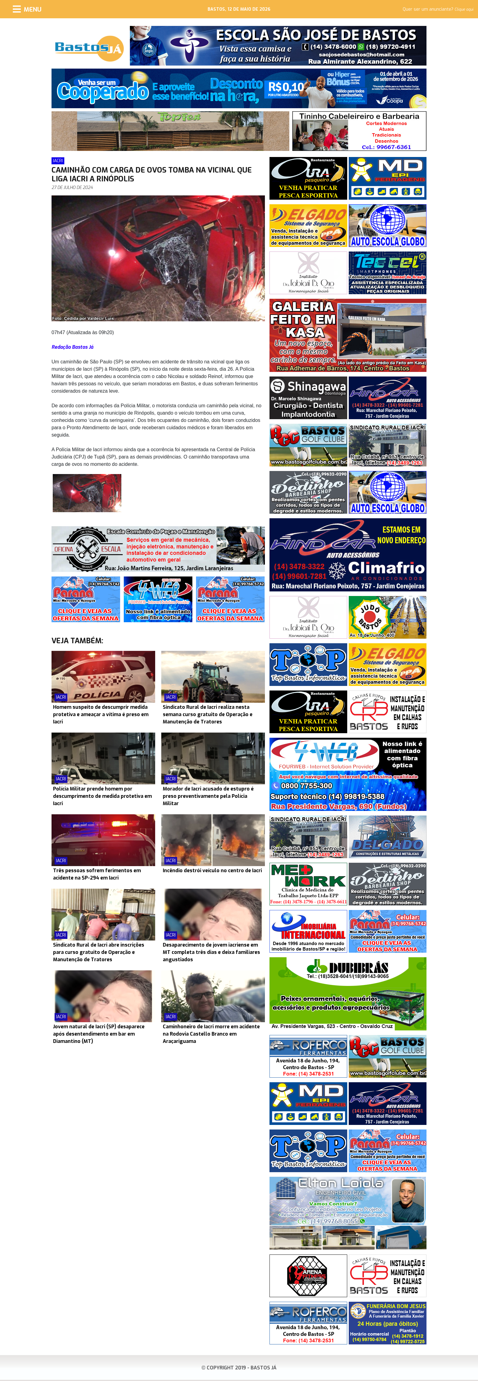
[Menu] (27, 9)
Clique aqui (464, 9)
